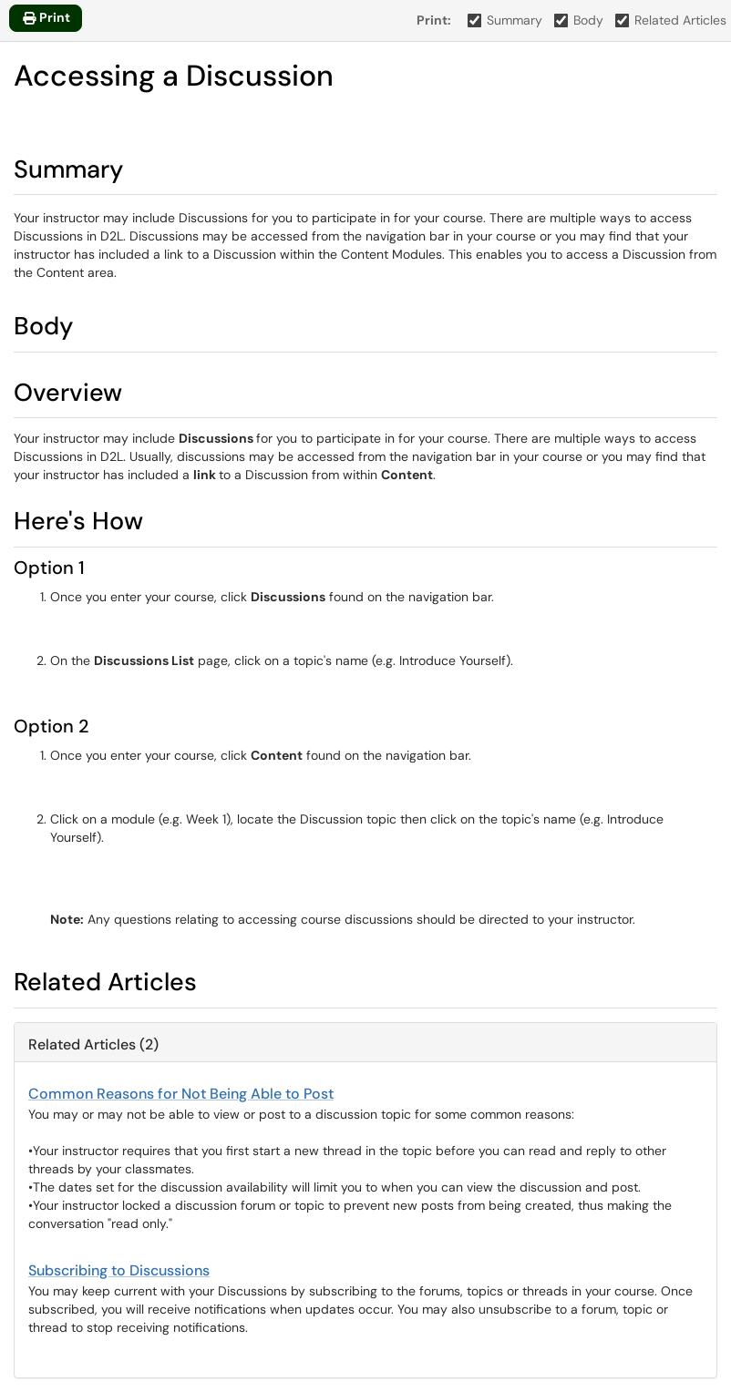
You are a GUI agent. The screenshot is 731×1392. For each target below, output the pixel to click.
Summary (505, 20)
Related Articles (671, 20)
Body (579, 20)
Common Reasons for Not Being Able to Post (181, 1093)
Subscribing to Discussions (119, 1270)
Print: (434, 20)
